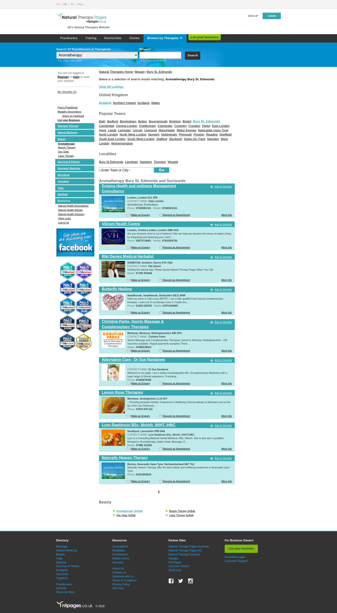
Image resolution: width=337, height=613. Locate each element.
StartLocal (174, 570)
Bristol (187, 121)
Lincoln (138, 130)
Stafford (161, 139)
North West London (133, 134)
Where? (145, 49)
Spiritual (63, 194)
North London (108, 134)
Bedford (112, 121)
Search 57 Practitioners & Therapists (83, 49)
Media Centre (120, 558)
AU (58, 4)
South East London (112, 139)
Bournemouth (158, 121)
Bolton (142, 121)
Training (90, 38)
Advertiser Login (235, 557)
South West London (141, 139)
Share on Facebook (73, 115)
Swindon (213, 139)
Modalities (118, 550)
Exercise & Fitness (69, 161)
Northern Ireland (124, 103)
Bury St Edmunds (111, 162)
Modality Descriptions (69, 111)
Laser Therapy (66, 155)
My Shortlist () (67, 92)
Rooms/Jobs (112, 38)
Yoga (60, 188)
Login (272, 16)
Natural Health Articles (70, 210)
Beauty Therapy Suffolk (182, 511)
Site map (117, 588)
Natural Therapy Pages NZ (185, 550)
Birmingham (128, 121)
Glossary (117, 562)
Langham (131, 162)
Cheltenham (147, 126)
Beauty (62, 139)
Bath (102, 121)
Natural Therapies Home (116, 71)
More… (81, 4)
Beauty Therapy (67, 147)
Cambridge (106, 126)
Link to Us (63, 222)
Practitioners (68, 38)
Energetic (62, 570)
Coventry (180, 126)
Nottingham (169, 134)
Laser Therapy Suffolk (181, 515)
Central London (126, 126)
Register (63, 77)
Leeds (112, 130)
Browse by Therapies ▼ (165, 38)
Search (192, 55)
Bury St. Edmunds (159, 71)
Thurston (160, 162)
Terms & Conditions (124, 580)
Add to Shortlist (223, 186)
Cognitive (63, 181)
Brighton (175, 121)
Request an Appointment (176, 214)
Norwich (153, 134)
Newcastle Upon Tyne (213, 130)
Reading (212, 134)
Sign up (253, 16)
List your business (204, 37)
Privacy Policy (121, 584)
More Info (226, 214)
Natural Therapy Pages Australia (188, 546)
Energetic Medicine (69, 168)
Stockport (175, 139)
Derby (206, 126)
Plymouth (185, 134)
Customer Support (236, 561)
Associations (120, 546)
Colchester (165, 126)
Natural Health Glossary (71, 214)
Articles (134, 38)
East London (221, 126)
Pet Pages (174, 562)
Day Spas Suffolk (126, 515)
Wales (155, 103)
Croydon (194, 126)
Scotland (143, 103)
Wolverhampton (122, 143)
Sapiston (146, 162)
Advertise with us (123, 576)
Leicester (124, 130)
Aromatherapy (66, 143)
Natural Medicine (67, 132)
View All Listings (111, 86)
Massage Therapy (68, 126)
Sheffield (226, 134)
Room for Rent (65, 592)
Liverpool (150, 130)
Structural (63, 174)
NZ (72, 4)
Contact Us (119, 572)
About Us (118, 568)
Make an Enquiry (140, 214)
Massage (62, 546)
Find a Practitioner (68, 107)
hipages (173, 558)
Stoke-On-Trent (194, 139)
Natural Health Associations (73, 205)
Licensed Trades (178, 566)
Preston (199, 134)
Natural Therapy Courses (184, 554)
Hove (102, 130)
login (76, 77)
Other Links (64, 218)
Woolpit (173, 162)
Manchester (167, 130)
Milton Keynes (186, 130)
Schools (61, 588)
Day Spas (63, 151)
